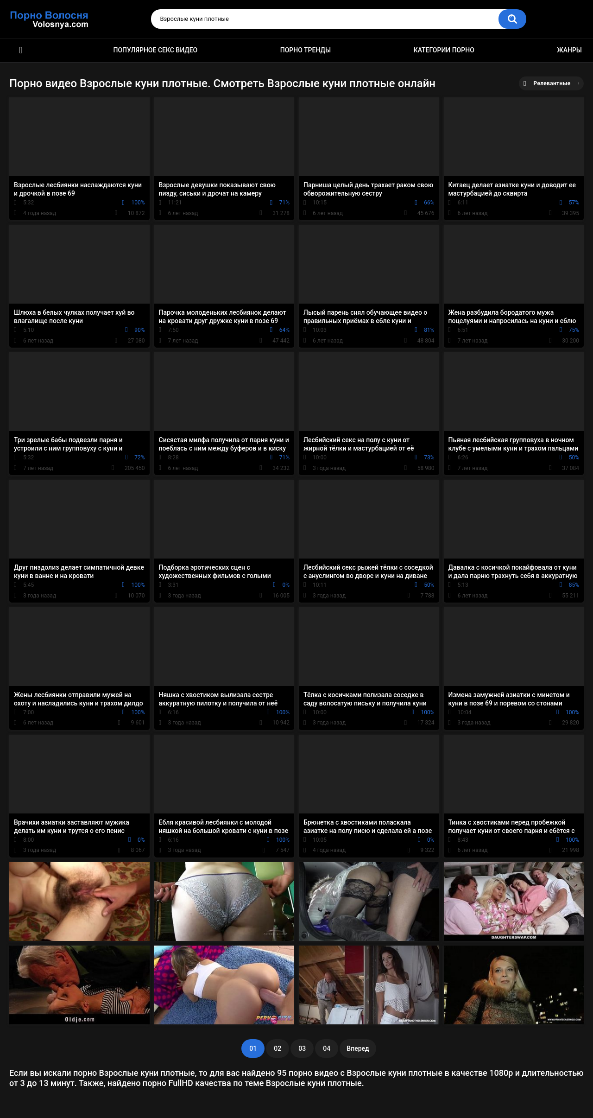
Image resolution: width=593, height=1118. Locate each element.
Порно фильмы (20, 50)
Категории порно (444, 50)
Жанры (569, 50)
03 (302, 1048)
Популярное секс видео (156, 50)
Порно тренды (305, 50)
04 (326, 1048)
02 (277, 1048)
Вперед (358, 1048)
